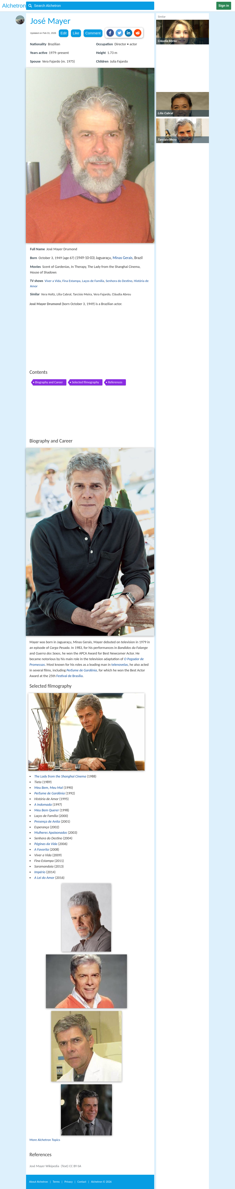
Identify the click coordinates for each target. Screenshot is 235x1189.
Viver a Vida (53, 281)
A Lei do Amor (44, 877)
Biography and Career (49, 382)
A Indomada (43, 804)
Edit (64, 33)
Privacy (68, 1181)
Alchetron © (101, 1181)
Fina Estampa (71, 281)
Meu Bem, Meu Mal (48, 787)
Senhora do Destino (119, 281)
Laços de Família (93, 281)
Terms (56, 1181)
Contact (81, 1181)
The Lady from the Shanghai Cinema (60, 776)
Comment (93, 33)
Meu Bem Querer (46, 810)
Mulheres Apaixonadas (50, 832)
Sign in (223, 5)
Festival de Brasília (69, 676)
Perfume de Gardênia (81, 670)
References (115, 382)
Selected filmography (85, 382)
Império (39, 872)
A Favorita (41, 849)
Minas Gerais (123, 258)
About (38, 1181)
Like (76, 33)
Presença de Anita (47, 821)
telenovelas (119, 664)
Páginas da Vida (45, 844)
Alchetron (14, 5)
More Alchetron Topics (45, 1140)
